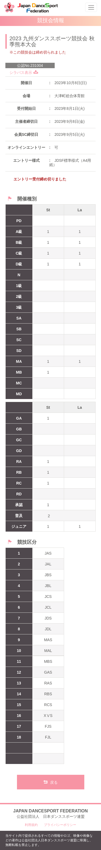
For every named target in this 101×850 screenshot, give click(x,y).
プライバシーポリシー (60, 825)
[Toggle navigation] (91, 7)
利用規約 (31, 825)
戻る (50, 782)
